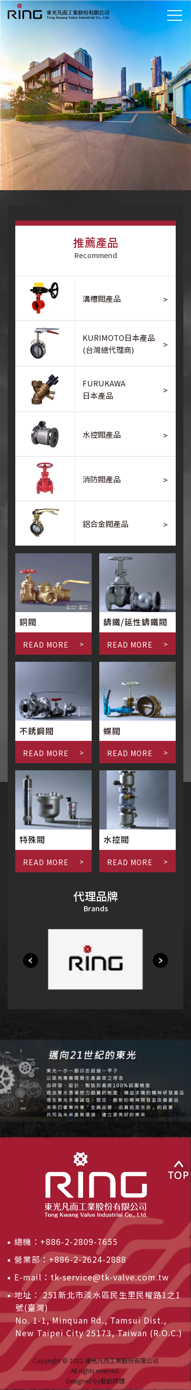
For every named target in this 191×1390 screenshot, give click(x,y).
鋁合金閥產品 (105, 523)
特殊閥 (32, 839)
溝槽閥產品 (102, 298)
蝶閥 (112, 731)
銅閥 (28, 622)
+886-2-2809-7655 (79, 1241)
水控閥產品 (102, 434)
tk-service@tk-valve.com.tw (109, 1277)
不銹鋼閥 (36, 731)
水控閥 (116, 839)
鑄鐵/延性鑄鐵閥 (135, 622)
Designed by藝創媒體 (95, 1380)
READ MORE (46, 644)
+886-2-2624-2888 (87, 1259)
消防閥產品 (102, 479)
